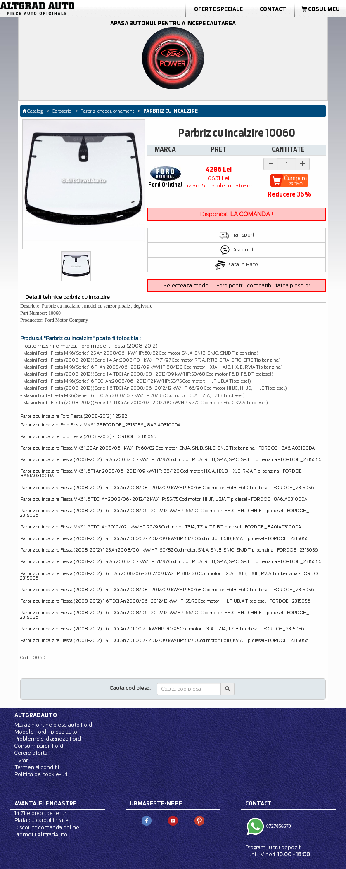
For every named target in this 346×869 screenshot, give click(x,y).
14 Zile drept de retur (40, 813)
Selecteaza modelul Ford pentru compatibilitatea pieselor (236, 285)
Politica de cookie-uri (40, 774)
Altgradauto (35, 715)
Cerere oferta (30, 753)
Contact (273, 9)
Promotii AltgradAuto (40, 834)
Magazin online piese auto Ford (53, 725)
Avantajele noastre (45, 803)
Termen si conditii (36, 767)
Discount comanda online (46, 827)
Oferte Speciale (218, 9)
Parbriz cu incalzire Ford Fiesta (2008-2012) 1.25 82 (73, 416)
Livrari (21, 760)
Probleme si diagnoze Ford (47, 739)
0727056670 (278, 826)
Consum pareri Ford (38, 746)
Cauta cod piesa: (130, 688)
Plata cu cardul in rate (41, 820)
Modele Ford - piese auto (45, 732)
